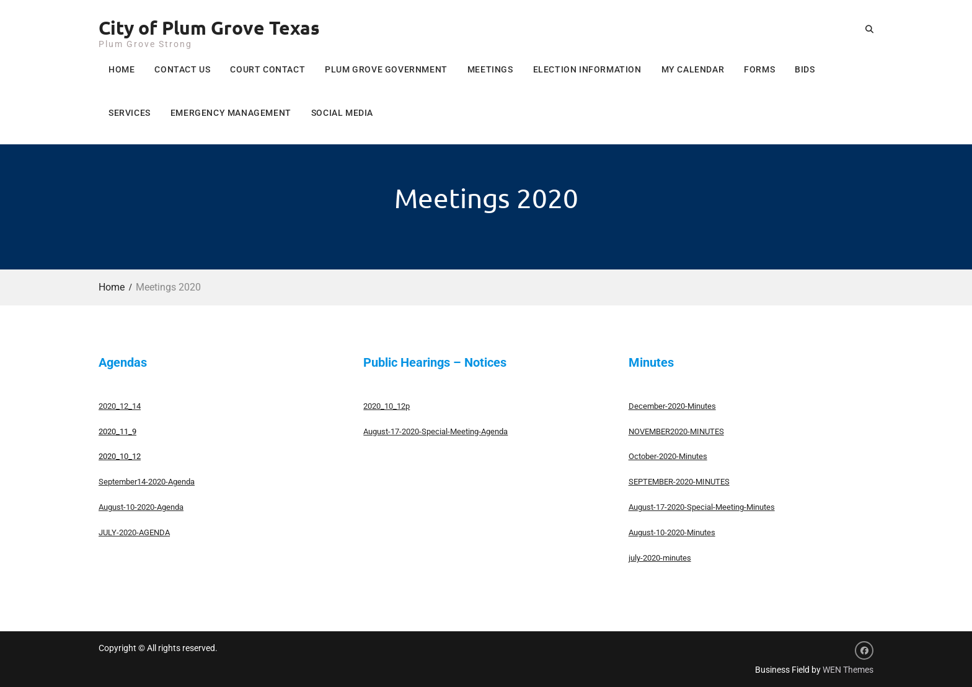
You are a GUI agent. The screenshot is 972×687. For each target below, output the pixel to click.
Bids (805, 69)
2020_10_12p (386, 406)
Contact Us (182, 69)
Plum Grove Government (386, 69)
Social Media (342, 113)
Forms (759, 69)
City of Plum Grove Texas (209, 27)
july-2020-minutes (660, 557)
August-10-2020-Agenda (141, 507)
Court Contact (267, 69)
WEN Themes (848, 670)
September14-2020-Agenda (147, 481)
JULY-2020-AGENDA (134, 532)
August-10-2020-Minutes (672, 532)
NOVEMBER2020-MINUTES (676, 431)
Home (121, 69)
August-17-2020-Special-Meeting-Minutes (702, 507)
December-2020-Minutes (672, 406)
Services (129, 113)
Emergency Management (230, 113)
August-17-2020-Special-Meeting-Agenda (435, 431)
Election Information (587, 69)
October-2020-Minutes (668, 456)
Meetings (490, 69)
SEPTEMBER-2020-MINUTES (679, 481)
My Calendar (693, 69)
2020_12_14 (120, 406)
